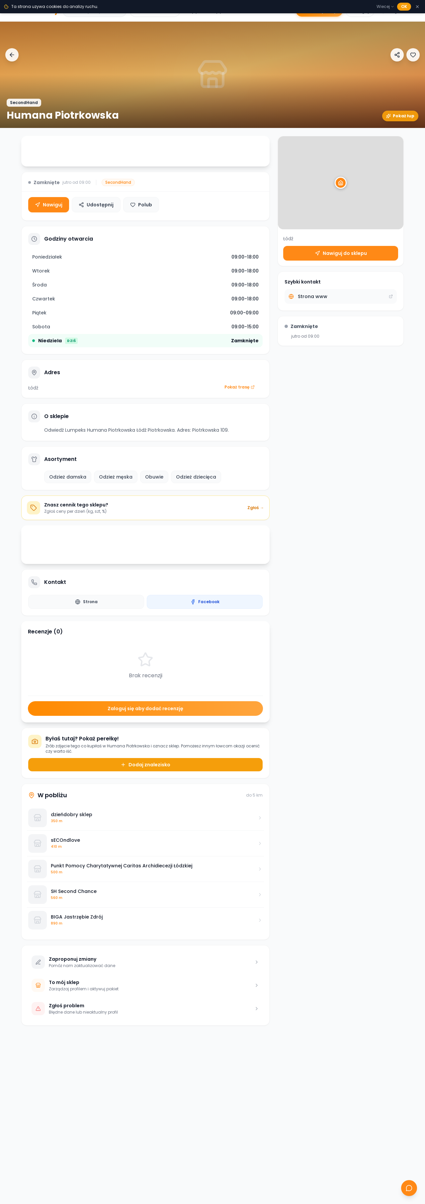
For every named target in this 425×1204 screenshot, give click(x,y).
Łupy (192, 10)
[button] (341, 183)
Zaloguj (360, 10)
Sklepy (214, 10)
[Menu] (411, 11)
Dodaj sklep (319, 10)
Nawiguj (48, 204)
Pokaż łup (400, 116)
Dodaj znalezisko (145, 764)
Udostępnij (96, 204)
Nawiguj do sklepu (341, 253)
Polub (141, 204)
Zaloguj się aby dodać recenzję (145, 708)
